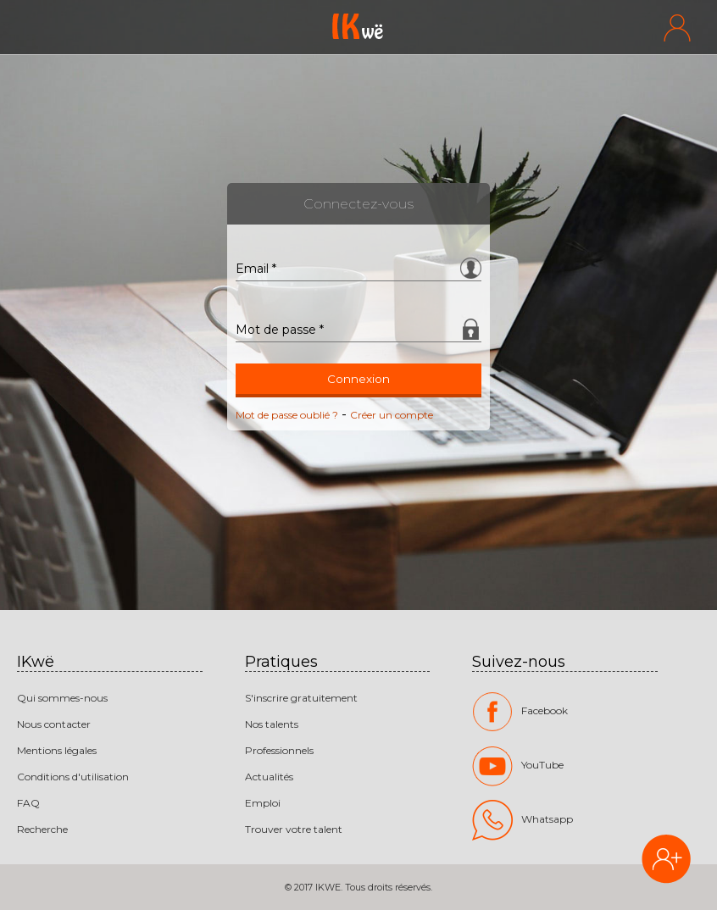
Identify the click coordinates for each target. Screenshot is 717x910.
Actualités (269, 776)
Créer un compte (391, 414)
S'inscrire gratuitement (301, 697)
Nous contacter (54, 724)
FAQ (28, 802)
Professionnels (279, 750)
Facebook (520, 711)
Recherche (42, 829)
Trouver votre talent (293, 829)
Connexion (358, 379)
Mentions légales (57, 750)
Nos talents (271, 724)
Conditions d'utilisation (73, 776)
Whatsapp (522, 820)
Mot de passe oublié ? (287, 414)
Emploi (263, 802)
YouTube (518, 766)
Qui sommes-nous (62, 697)
